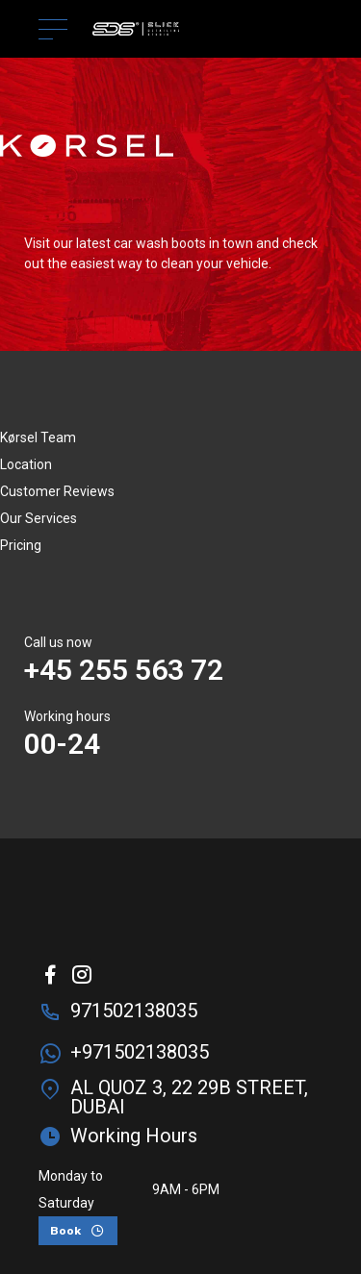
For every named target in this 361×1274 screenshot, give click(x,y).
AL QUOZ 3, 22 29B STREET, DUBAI (189, 1097)
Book (65, 1230)
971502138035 (133, 1010)
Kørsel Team (38, 437)
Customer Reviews (57, 491)
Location (26, 464)
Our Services (38, 518)
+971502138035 (139, 1051)
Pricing (20, 545)
